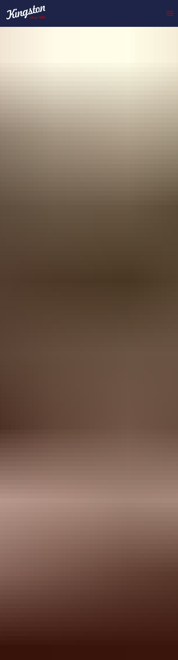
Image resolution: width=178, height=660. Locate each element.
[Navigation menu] (169, 13)
